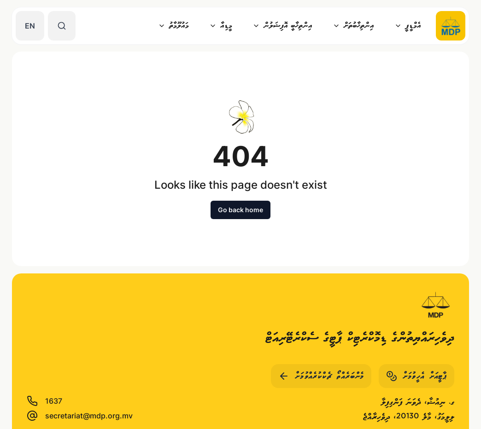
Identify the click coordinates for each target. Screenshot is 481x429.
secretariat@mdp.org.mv (80, 415)
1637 (44, 400)
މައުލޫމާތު (173, 25)
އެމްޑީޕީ (407, 25)
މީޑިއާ (220, 25)
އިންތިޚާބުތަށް (353, 25)
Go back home (240, 210)
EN (30, 25)
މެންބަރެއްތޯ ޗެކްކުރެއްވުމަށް (321, 376)
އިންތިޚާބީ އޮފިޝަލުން (282, 25)
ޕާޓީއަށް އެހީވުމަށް (416, 376)
